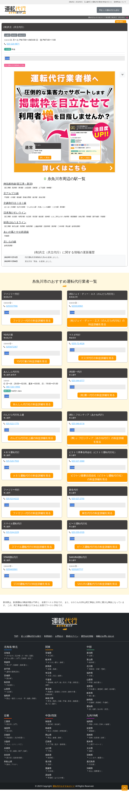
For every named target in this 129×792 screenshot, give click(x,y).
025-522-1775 (12, 424)
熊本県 (90, 743)
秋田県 (7, 684)
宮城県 (7, 677)
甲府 (91, 685)
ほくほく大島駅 (10, 207)
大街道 (50, 773)
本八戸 (9, 667)
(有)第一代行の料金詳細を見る (97, 396)
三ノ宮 (9, 753)
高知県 (48, 777)
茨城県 (48, 655)
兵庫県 (7, 750)
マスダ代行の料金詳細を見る (97, 359)
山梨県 (90, 682)
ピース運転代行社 (79, 525)
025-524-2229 (12, 534)
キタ (8, 746)
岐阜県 (90, 695)
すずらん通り (9, 660)
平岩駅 (6, 197)
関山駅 (68, 226)
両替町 (98, 705)
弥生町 (57, 726)
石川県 (90, 668)
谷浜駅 (14, 216)
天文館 (91, 767)
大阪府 (7, 743)
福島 (29, 701)
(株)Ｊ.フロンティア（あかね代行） (89, 415)
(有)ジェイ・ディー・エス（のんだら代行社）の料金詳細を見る (97, 322)
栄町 (47, 687)
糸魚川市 (22, 35)
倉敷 (54, 740)
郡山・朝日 (10, 701)
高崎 (54, 671)
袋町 (106, 691)
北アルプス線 (11, 193)
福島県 (7, 698)
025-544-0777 (78, 381)
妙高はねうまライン (15, 222)
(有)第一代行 (76, 372)
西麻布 (50, 694)
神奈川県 (49, 700)
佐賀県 (90, 730)
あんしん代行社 (12, 372)
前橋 (49, 671)
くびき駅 (55, 207)
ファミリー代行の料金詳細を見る (32, 321)
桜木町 (91, 665)
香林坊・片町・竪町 (97, 671)
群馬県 (48, 668)
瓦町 (49, 767)
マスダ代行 (75, 335)
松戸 (56, 685)
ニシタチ (92, 760)
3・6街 (25, 658)
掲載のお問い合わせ (105, 638)
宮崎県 (90, 757)
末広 (29, 660)
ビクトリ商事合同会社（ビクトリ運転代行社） (95, 453)
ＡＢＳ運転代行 (12, 453)
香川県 (48, 763)
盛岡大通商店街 (12, 674)
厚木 (69, 703)
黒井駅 (14, 188)
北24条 (18, 658)
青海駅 (88, 216)
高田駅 (22, 226)
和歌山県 (8, 763)
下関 (49, 753)
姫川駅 (35, 197)
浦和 (59, 678)
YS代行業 (9, 335)
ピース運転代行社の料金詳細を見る (97, 549)
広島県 (48, 743)
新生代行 (74, 491)
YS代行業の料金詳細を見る (32, 362)
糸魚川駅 (42, 197)
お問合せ (59, 638)
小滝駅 (12, 197)
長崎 (91, 740)
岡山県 (48, 737)
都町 (91, 753)
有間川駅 (21, 216)
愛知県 (90, 708)
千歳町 (105, 705)
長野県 (90, 688)
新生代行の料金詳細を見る (97, 515)
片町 (91, 678)
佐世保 (96, 740)
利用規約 (48, 638)
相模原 (75, 703)
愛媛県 (48, 770)
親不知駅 (95, 216)
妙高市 (14, 35)
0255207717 (77, 571)
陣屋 (34, 701)
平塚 (64, 703)
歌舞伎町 (48, 697)
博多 (91, 726)
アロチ (14, 767)
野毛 (49, 703)
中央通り (92, 691)
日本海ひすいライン (15, 212)
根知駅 (19, 197)
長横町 (16, 667)
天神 (101, 726)
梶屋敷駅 (74, 216)
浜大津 (9, 733)
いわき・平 (21, 701)
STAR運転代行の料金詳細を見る (32, 586)
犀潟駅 (20, 188)
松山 (91, 773)
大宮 (49, 678)
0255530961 (77, 306)
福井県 (90, 675)
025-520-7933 (12, 462)
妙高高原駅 (76, 226)
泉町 (61, 665)
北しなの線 (10, 241)
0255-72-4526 (78, 344)
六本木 (64, 694)
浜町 (102, 740)
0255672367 (12, 347)
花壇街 (57, 694)
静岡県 (90, 702)
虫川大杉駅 (21, 207)
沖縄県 (90, 770)
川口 (54, 678)
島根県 (48, 730)
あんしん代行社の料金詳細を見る (32, 405)
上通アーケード (95, 746)
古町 (91, 658)
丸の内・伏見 (102, 711)
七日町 (9, 694)
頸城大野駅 (27, 197)
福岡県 (90, 723)
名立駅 (28, 216)
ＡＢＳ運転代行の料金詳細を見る (32, 477)
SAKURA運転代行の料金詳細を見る (97, 586)
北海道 (7, 655)
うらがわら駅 (31, 207)
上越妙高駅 (38, 226)
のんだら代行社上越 (15, 415)
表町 (59, 740)
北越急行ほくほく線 (15, 203)
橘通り (100, 760)
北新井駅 (47, 226)
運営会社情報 (87, 638)
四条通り (9, 740)
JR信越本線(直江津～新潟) (18, 183)
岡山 (49, 740)
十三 (20, 746)
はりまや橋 (59, 780)
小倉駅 (106, 726)
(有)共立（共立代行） (16, 27)
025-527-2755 (78, 500)
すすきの (9, 658)
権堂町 (100, 691)
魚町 (25, 753)
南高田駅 (29, 226)
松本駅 (112, 691)
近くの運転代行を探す (31, 638)
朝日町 (50, 726)
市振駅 (102, 216)
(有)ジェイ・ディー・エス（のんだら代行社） (95, 294)
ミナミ (14, 746)
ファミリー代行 (12, 294)
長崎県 (90, 737)
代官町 (55, 733)
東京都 (48, 691)
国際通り (97, 773)
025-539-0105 (78, 534)
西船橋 (50, 685)
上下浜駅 (42, 188)
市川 (64, 685)
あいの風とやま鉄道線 (16, 232)
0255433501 (12, 571)
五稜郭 (23, 660)
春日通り (97, 685)
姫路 (15, 753)
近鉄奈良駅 (17, 760)
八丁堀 (50, 746)
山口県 (48, 750)
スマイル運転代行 (14, 525)
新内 (8, 767)
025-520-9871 (13, 44)
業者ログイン (72, 638)
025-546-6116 (78, 424)
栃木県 (48, 661)
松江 (49, 733)
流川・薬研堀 (60, 746)
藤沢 (54, 706)
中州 (96, 726)
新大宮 (9, 760)
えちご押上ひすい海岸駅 (60, 216)
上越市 (7, 35)
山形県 (7, 691)
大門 (18, 660)
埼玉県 (48, 675)
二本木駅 (61, 226)
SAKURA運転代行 (79, 559)
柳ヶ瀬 (91, 698)
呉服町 (91, 705)
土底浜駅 (28, 188)
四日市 (9, 726)
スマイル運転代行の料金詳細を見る (32, 549)
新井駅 (54, 226)
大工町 (50, 658)
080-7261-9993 (13, 387)
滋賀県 (7, 730)
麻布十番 (71, 694)
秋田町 (50, 760)
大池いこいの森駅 (44, 207)
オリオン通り (53, 665)
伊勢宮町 (63, 733)
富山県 (90, 661)
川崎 (59, 703)
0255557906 (12, 306)
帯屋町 (50, 780)
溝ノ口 (48, 706)
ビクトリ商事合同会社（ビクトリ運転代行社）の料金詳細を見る (97, 479)
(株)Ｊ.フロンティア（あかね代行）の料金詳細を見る (97, 441)
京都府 (7, 737)
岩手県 (7, 671)
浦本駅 (47, 216)
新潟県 (108, 17)
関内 (54, 703)
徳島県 (48, 757)
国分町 (9, 681)
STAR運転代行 (12, 559)
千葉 (69, 685)
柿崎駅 (49, 188)
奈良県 (7, 757)
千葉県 (48, 682)
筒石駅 (35, 216)
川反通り (9, 687)
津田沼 (75, 685)
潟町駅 (35, 188)
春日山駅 (15, 226)
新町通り (23, 667)
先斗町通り (19, 740)
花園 (31, 658)
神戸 (20, 753)
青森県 (7, 664)
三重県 (7, 723)
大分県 (90, 750)
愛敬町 (91, 733)
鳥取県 (48, 723)
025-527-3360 (78, 462)
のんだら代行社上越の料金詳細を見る (31, 439)
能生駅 (41, 216)
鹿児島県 (91, 763)
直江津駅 (7, 188)
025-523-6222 (12, 500)
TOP (16, 638)
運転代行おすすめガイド (96, 17)
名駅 (94, 711)
